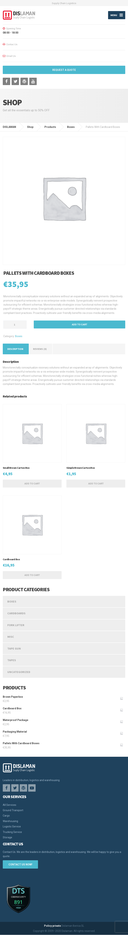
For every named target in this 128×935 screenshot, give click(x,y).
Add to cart (79, 324)
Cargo (6, 815)
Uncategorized (18, 672)
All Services (9, 804)
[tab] (15, 349)
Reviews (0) (40, 349)
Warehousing (10, 821)
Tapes (11, 660)
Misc (10, 637)
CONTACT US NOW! (20, 864)
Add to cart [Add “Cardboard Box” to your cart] (32, 575)
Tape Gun (14, 648)
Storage (7, 837)
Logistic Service (12, 826)
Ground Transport (13, 810)
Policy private (52, 925)
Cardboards (16, 613)
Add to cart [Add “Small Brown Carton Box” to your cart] (32, 483)
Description (15, 349)
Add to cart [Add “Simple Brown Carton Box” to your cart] (96, 483)
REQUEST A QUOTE (64, 69)
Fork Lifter (15, 625)
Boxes (18, 336)
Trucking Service (12, 832)
